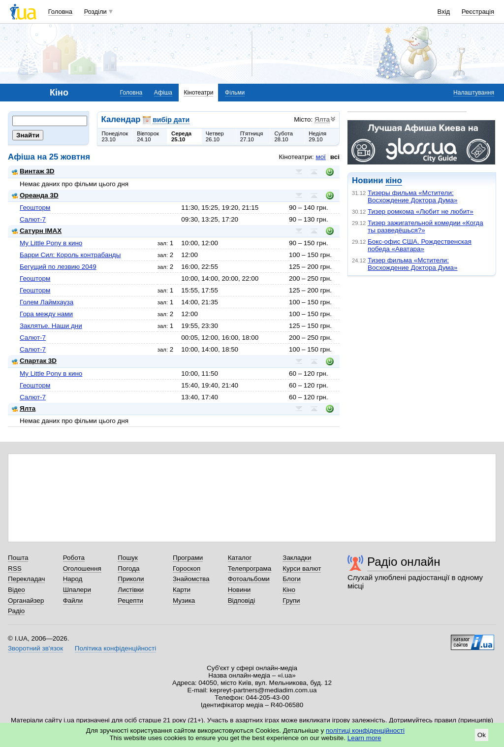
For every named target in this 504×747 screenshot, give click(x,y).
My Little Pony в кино (51, 243)
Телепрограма (250, 568)
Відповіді (241, 600)
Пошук (128, 557)
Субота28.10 (283, 136)
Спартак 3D (34, 360)
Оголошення (82, 568)
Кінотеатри (198, 92)
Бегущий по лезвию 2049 (58, 266)
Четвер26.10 (215, 136)
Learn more (364, 738)
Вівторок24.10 (148, 136)
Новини (239, 589)
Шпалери (77, 589)
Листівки (131, 589)
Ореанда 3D (35, 195)
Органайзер (26, 600)
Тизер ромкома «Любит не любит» (420, 211)
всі (335, 157)
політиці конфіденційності (365, 730)
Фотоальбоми (249, 579)
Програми (188, 557)
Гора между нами (46, 314)
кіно (393, 180)
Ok (481, 735)
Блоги (292, 579)
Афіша (163, 92)
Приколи (131, 579)
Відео (16, 589)
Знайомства (191, 579)
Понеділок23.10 (115, 136)
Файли (73, 600)
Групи (291, 600)
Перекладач (26, 579)
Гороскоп (186, 568)
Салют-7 (33, 219)
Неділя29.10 (317, 136)
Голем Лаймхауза (46, 302)
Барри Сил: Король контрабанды (70, 255)
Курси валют (302, 568)
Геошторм (35, 207)
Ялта (23, 408)
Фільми (235, 92)
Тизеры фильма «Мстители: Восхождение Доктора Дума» (413, 196)
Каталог (240, 557)
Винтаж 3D (33, 171)
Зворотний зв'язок (35, 648)
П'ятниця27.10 (251, 136)
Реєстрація (478, 11)
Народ (73, 579)
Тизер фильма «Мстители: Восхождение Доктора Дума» (413, 264)
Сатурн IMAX (37, 230)
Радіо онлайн (404, 561)
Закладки (297, 557)
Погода (128, 568)
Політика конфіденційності (115, 648)
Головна (60, 11)
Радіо (16, 611)
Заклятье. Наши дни (51, 325)
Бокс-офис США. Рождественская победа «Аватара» (420, 245)
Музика (184, 600)
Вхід (444, 11)
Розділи (95, 11)
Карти (181, 589)
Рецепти (130, 600)
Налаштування (473, 92)
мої (320, 157)
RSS (15, 568)
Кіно (289, 589)
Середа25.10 (181, 136)
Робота (74, 557)
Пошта (18, 557)
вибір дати (171, 120)
